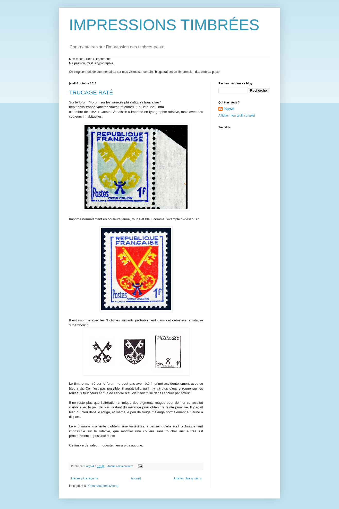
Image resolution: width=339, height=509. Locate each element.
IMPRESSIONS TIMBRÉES (164, 24)
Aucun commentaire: (120, 466)
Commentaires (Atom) (103, 486)
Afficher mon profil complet (236, 115)
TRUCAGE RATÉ (91, 92)
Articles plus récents (84, 478)
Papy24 (229, 109)
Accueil (136, 478)
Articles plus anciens (188, 478)
